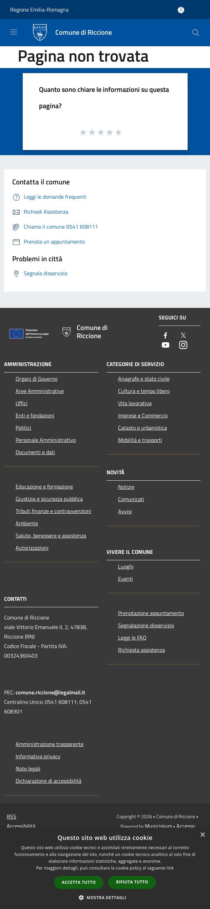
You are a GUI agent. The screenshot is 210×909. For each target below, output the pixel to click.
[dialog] (105, 868)
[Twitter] (183, 336)
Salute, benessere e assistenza (51, 535)
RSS (11, 816)
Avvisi (125, 511)
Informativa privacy (38, 756)
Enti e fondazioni (35, 415)
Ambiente (27, 523)
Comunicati (131, 499)
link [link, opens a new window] (170, 868)
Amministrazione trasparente (49, 744)
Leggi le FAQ (132, 637)
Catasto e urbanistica (142, 428)
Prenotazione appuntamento (151, 613)
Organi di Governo (36, 379)
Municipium (158, 826)
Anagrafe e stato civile (144, 379)
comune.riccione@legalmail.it (50, 692)
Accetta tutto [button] (79, 882)
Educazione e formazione (44, 486)
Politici (23, 428)
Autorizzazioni (32, 548)
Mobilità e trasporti (140, 440)
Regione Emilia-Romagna (39, 9)
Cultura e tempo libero (144, 391)
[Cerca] (196, 33)
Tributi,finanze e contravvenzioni (53, 511)
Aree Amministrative (40, 391)
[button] (105, 897)
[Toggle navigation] (13, 32)
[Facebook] (165, 336)
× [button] (202, 835)
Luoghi (126, 566)
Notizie (126, 487)
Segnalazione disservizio (146, 625)
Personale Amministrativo (46, 440)
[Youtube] (165, 345)
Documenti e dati (35, 452)
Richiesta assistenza (141, 650)
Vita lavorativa (135, 403)
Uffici (21, 403)
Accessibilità (21, 826)
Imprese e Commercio (143, 415)
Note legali (28, 768)
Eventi (125, 579)
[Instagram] (183, 345)
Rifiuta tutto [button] (132, 882)
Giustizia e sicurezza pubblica (49, 499)
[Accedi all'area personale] (181, 10)
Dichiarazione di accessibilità (48, 781)
